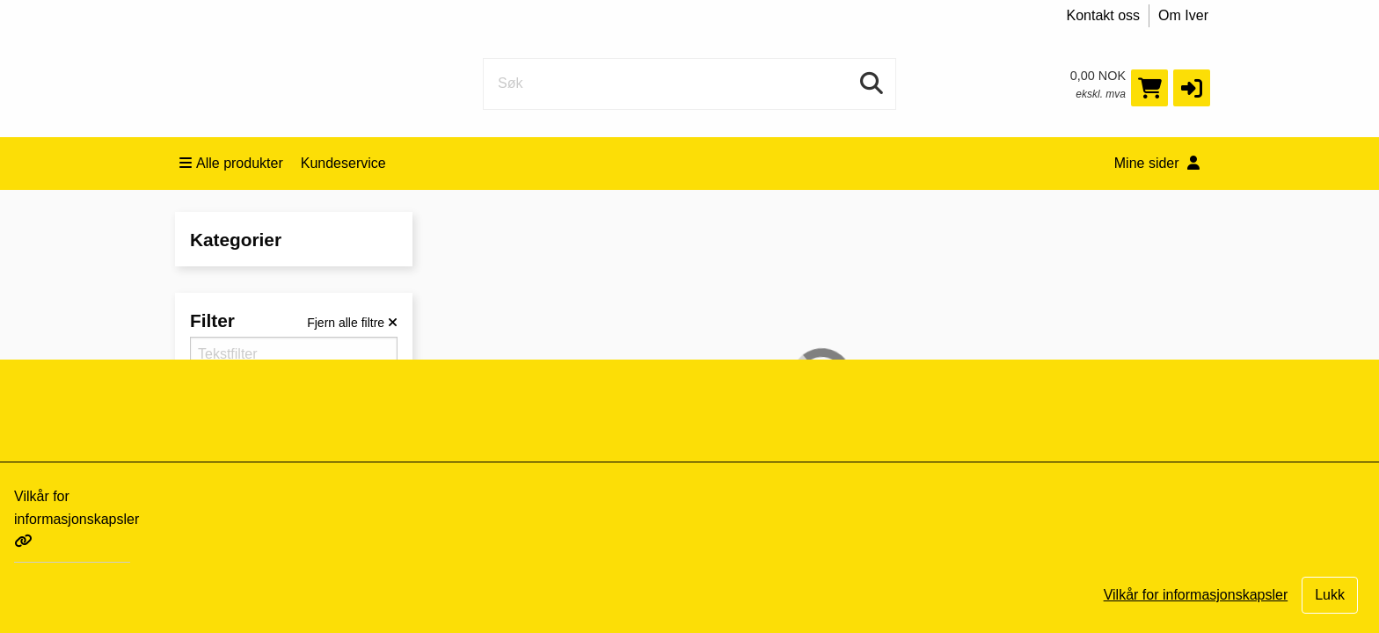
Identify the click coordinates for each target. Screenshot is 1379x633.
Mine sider (1157, 163)
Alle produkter (231, 163)
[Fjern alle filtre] (352, 322)
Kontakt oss (1104, 15)
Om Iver (1183, 15)
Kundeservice (343, 163)
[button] (1191, 87)
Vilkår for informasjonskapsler (76, 518)
